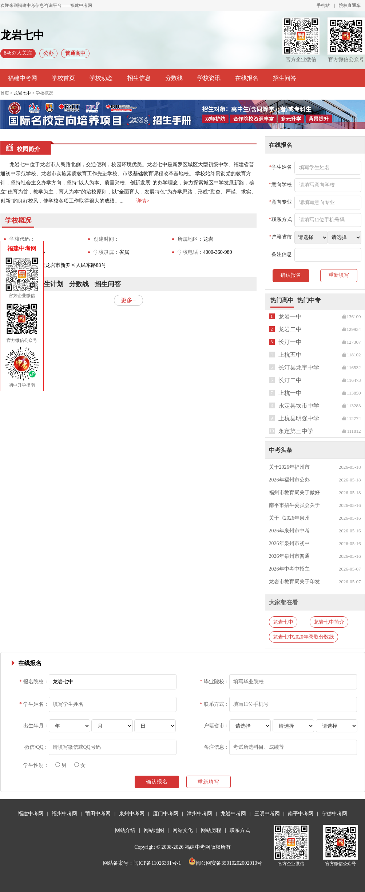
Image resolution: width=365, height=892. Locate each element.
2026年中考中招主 (289, 569)
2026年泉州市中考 (289, 530)
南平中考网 (300, 813)
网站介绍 (125, 830)
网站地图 (154, 830)
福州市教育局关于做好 (294, 492)
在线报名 (246, 78)
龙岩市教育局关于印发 (294, 581)
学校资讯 (209, 78)
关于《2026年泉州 (289, 518)
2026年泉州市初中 (289, 543)
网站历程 (211, 830)
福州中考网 (64, 813)
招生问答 (284, 78)
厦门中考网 (165, 813)
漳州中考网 (199, 813)
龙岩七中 (22, 93)
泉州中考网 (131, 813)
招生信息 (139, 78)
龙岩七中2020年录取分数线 (303, 637)
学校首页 (63, 78)
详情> (142, 201)
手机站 (323, 5)
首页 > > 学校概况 (26, 93)
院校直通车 (350, 5)
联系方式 (240, 830)
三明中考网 (267, 813)
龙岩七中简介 (329, 622)
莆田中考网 (98, 813)
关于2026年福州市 (289, 467)
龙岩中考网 (233, 813)
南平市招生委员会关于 (294, 505)
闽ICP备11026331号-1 (157, 863)
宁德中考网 (334, 813)
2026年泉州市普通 (289, 556)
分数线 (174, 78)
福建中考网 (22, 78)
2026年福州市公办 (289, 480)
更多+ (128, 300)
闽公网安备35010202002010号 (225, 863)
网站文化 (182, 830)
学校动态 (101, 78)
